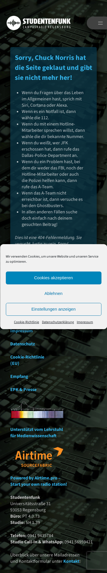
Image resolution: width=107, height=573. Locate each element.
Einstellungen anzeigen (53, 309)
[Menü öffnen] (100, 23)
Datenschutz (22, 344)
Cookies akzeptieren (53, 277)
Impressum (85, 322)
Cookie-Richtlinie (26, 322)
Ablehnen (53, 293)
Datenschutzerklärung (58, 322)
